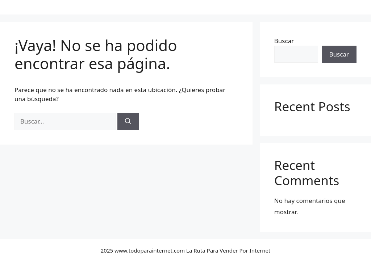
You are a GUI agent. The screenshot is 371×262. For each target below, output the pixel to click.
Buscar (284, 41)
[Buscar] (128, 121)
